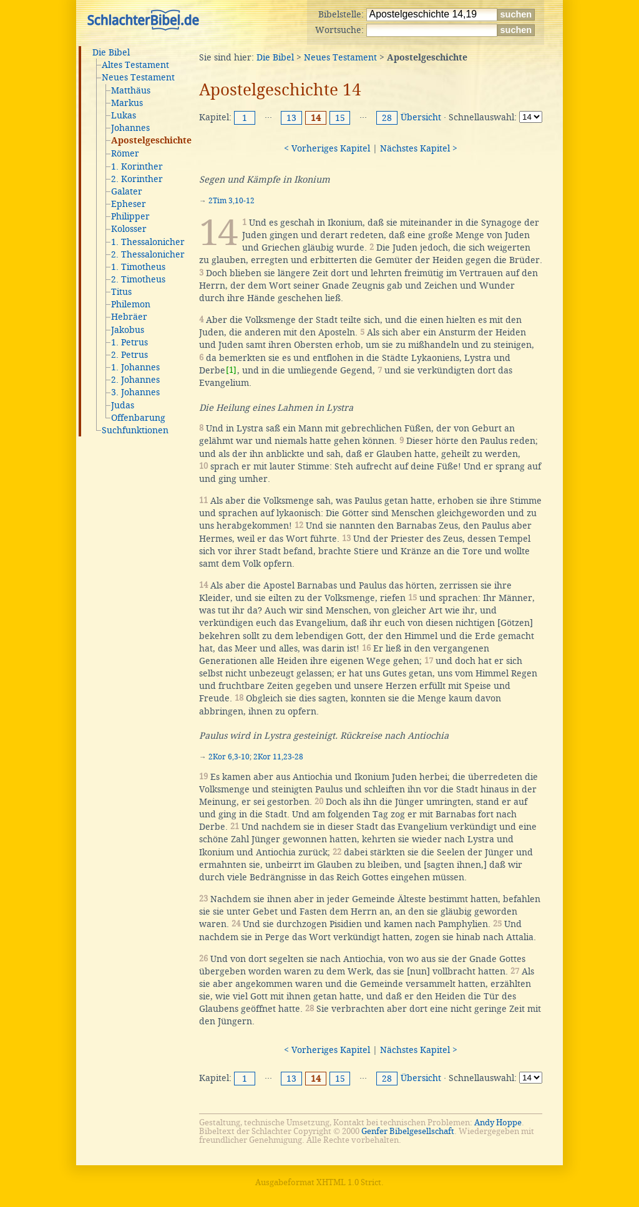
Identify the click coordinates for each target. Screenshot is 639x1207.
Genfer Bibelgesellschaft (407, 1131)
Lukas (123, 115)
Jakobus (127, 330)
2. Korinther (137, 179)
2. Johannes (135, 380)
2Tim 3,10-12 (231, 200)
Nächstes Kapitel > (418, 148)
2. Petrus (129, 355)
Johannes (130, 128)
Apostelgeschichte (151, 141)
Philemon (130, 304)
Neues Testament (138, 77)
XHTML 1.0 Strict (348, 1182)
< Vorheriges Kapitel (327, 148)
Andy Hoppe (498, 1122)
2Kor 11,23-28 (278, 757)
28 (387, 118)
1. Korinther (137, 166)
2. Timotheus (138, 279)
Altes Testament (135, 65)
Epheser (128, 204)
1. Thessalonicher (148, 242)
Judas (122, 405)
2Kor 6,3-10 (229, 757)
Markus (127, 103)
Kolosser (129, 229)
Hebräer (129, 317)
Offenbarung (138, 418)
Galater (126, 191)
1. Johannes (135, 367)
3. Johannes (135, 392)
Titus (121, 292)
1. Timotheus (138, 267)
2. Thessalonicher (148, 254)
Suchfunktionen (135, 430)
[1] (231, 370)
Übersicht (421, 117)
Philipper (130, 216)
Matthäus (130, 90)
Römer (125, 153)
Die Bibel (111, 52)
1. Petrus (129, 342)
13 (291, 118)
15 (340, 118)
